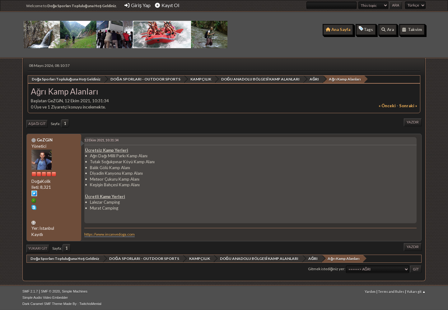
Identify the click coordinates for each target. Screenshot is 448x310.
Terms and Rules (391, 291)
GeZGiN (45, 139)
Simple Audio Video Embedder (45, 297)
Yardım (370, 291)
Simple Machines (74, 291)
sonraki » (408, 105)
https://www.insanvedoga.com (109, 234)
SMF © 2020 (50, 291)
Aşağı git (37, 124)
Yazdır (413, 122)
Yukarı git (37, 248)
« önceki (387, 105)
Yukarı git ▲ (416, 291)
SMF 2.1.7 (30, 291)
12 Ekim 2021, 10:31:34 (101, 140)
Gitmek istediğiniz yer (326, 268)
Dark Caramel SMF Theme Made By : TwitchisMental (61, 304)
